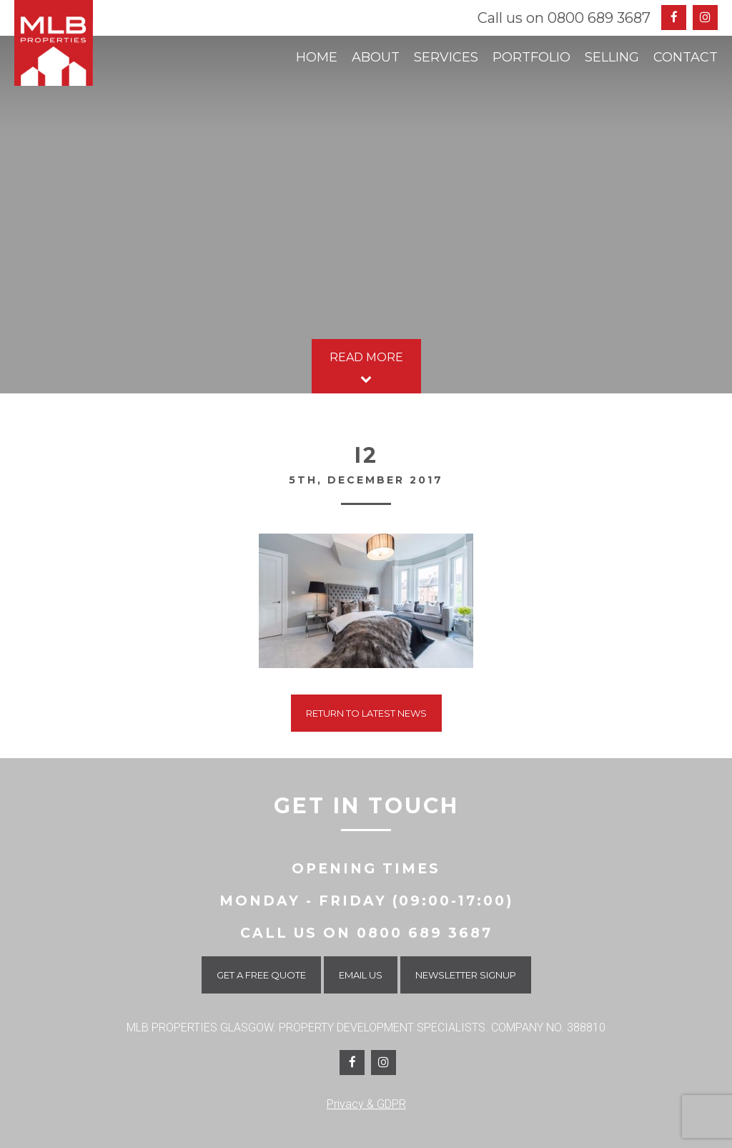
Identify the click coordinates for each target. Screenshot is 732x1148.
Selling (612, 57)
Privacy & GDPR (366, 1104)
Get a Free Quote (261, 975)
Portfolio (531, 57)
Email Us (360, 975)
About (376, 57)
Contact (685, 57)
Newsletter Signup (465, 975)
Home (316, 57)
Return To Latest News (366, 713)
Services (446, 57)
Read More (366, 369)
